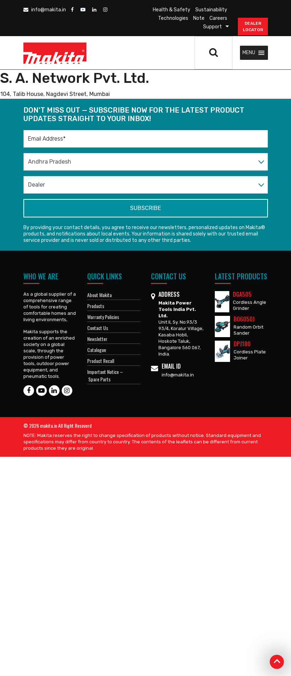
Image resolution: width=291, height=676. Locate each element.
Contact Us (97, 327)
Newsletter (97, 338)
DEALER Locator (253, 26)
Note (199, 18)
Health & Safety (171, 10)
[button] (248, 53)
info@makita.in (44, 10)
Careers (218, 18)
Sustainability (211, 10)
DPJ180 (242, 344)
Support (212, 27)
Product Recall (100, 360)
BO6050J (244, 319)
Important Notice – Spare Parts (105, 375)
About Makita (99, 295)
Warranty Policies (103, 316)
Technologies (173, 18)
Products (95, 305)
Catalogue (96, 349)
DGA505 (242, 294)
